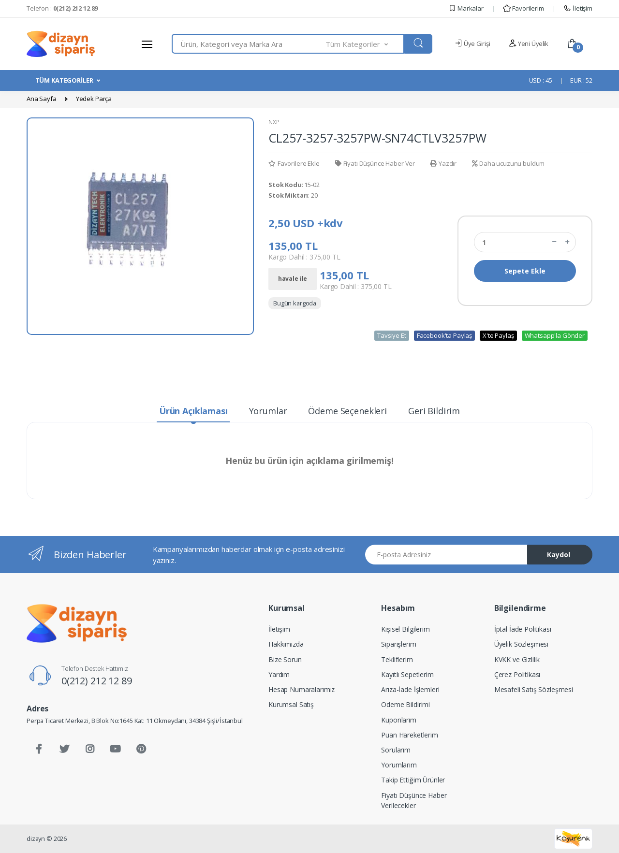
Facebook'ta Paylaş (444, 335)
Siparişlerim (398, 644)
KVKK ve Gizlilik (517, 659)
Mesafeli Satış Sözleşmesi (533, 689)
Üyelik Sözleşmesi (521, 644)
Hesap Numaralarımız (301, 689)
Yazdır (443, 163)
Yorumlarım (399, 764)
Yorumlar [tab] (268, 411)
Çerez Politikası (517, 674)
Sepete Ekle (524, 270)
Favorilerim (523, 8)
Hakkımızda (286, 644)
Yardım (279, 674)
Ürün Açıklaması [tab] (193, 411)
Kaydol (558, 554)
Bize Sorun (285, 659)
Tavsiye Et (391, 335)
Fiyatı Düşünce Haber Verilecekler (413, 800)
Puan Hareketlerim (409, 734)
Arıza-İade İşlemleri (410, 689)
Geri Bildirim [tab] (434, 411)
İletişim (577, 8)
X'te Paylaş (498, 335)
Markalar (466, 8)
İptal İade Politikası (522, 629)
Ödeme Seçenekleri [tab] (347, 411)
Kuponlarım (398, 719)
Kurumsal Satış (291, 704)
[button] (365, 44)
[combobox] (249, 44)
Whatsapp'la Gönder (555, 335)
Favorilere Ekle (294, 163)
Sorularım (396, 749)
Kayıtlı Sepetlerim (407, 674)
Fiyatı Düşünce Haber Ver (375, 163)
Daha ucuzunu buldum (508, 163)
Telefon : (62, 8)
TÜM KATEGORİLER (64, 80)
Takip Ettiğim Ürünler (413, 779)
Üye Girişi (472, 43)
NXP (274, 122)
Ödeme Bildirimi (405, 704)
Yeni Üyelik (528, 43)
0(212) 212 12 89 (96, 680)
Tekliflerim (397, 659)
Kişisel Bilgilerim (405, 629)
